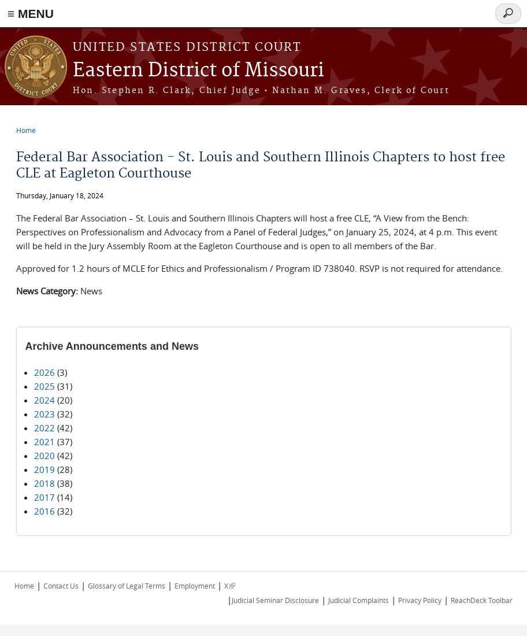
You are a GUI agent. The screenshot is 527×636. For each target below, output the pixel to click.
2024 (44, 400)
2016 (44, 511)
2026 (44, 372)
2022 (44, 428)
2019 (44, 469)
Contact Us (61, 585)
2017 (44, 497)
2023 (44, 414)
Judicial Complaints (358, 600)
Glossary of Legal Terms (126, 585)
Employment (195, 585)
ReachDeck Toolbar (482, 600)
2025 (44, 386)
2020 (44, 455)
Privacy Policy (419, 600)
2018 (44, 483)
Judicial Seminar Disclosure (275, 600)
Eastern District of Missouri (198, 71)
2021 (44, 442)
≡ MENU (31, 13)
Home (26, 130)
